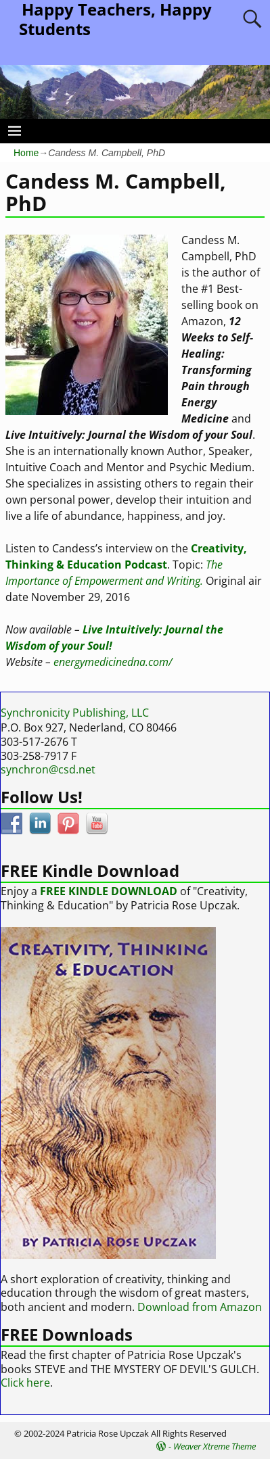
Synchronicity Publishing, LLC (75, 712)
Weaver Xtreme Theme (214, 1446)
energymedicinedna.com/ (113, 661)
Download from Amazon (199, 1306)
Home (26, 152)
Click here (25, 1382)
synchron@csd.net (48, 769)
